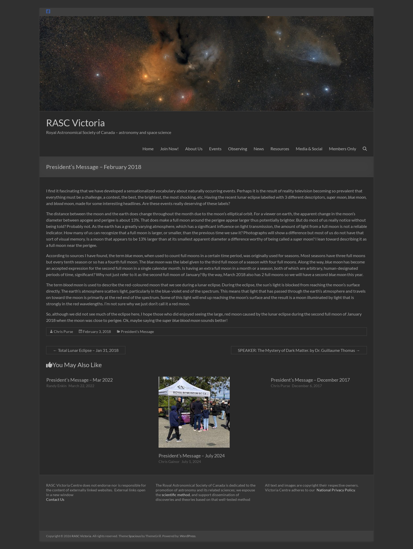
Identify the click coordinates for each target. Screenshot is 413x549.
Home (148, 148)
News (259, 148)
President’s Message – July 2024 (192, 455)
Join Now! (169, 148)
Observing (237, 148)
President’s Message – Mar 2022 (79, 380)
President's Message (137, 331)
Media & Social (309, 148)
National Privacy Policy (336, 490)
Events (215, 148)
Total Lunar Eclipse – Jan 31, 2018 (86, 350)
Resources (280, 148)
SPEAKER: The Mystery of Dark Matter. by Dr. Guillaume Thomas (299, 350)
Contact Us (55, 499)
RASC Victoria (75, 122)
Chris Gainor (169, 461)
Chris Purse (63, 331)
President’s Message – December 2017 (310, 380)
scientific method (176, 494)
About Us (194, 148)
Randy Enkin (56, 385)
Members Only (342, 148)
